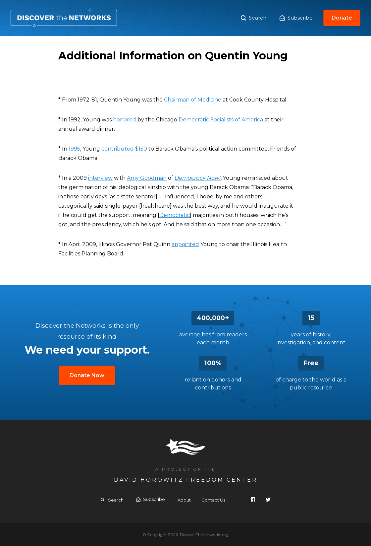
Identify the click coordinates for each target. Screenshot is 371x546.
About (184, 500)
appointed (185, 244)
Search (253, 18)
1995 (74, 149)
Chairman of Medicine (192, 100)
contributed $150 (124, 149)
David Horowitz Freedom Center (185, 480)
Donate (342, 18)
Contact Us (213, 500)
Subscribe (296, 18)
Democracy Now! (198, 178)
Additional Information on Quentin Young (64, 18)
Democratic (174, 215)
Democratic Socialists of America (220, 119)
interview (100, 178)
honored (124, 119)
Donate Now (87, 375)
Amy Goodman (147, 178)
